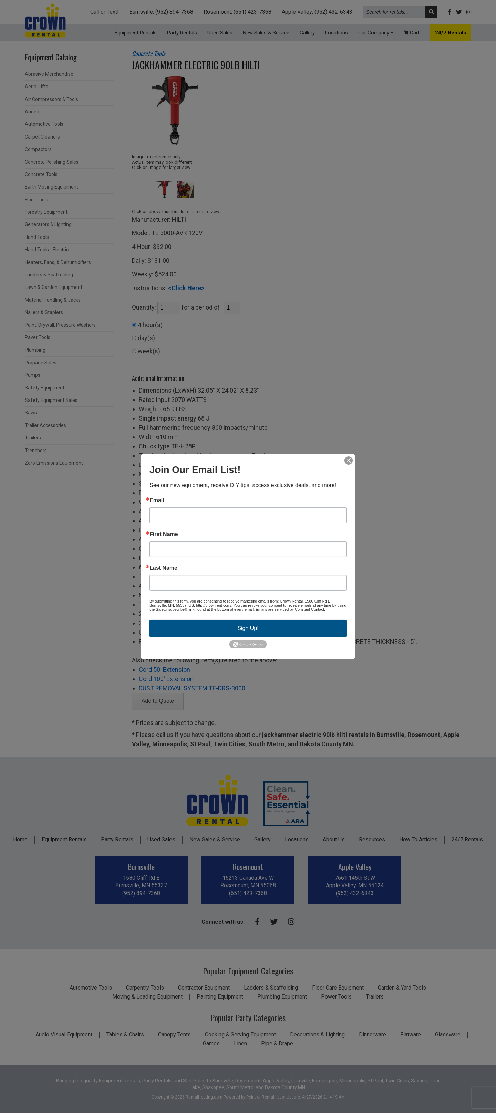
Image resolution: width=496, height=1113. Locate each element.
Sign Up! (247, 628)
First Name (163, 534)
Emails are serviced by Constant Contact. (290, 609)
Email (156, 500)
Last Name (163, 567)
